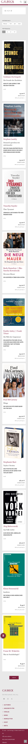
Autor (19, 23)
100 (14, 31)
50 (10, 31)
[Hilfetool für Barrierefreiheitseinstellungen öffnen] (3, 635)
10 (3, 31)
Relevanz (5, 23)
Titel (11, 23)
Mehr (14, 677)
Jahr (15, 23)
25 (7, 31)
